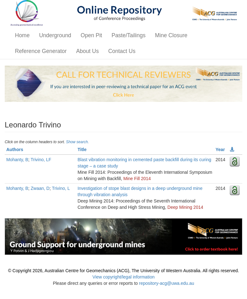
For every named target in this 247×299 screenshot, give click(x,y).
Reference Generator (41, 51)
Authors (14, 149)
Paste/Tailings (128, 35)
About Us (87, 51)
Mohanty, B (17, 159)
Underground (55, 35)
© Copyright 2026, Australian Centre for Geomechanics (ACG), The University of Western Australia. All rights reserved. (123, 270)
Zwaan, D (40, 188)
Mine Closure (171, 35)
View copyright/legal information (123, 276)
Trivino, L (61, 188)
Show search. (77, 142)
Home (22, 35)
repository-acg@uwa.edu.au (166, 283)
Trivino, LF (41, 159)
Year (220, 149)
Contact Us (122, 51)
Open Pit (91, 35)
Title (82, 149)
